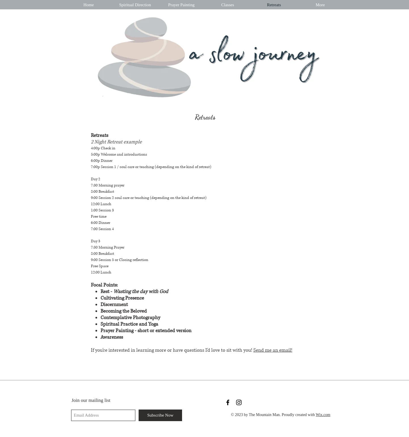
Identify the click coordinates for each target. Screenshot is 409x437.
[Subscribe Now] (160, 415)
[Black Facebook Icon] (227, 402)
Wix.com (323, 415)
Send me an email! (272, 350)
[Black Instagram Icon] (239, 402)
